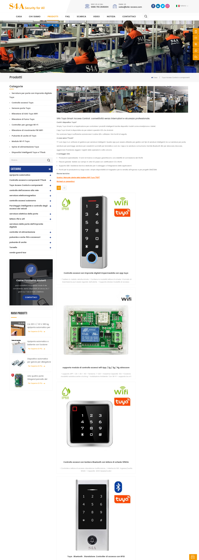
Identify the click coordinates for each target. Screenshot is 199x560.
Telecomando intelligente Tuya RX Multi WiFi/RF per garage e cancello (174, 321)
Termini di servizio (113, 534)
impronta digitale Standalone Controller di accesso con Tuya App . (106, 274)
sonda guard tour (17, 252)
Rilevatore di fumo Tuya (23, 119)
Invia (141, 470)
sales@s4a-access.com (130, 7)
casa (108, 501)
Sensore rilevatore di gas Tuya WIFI (140, 321)
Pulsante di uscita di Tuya (24, 135)
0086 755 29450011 (99, 7)
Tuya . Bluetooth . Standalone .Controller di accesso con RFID (174, 227)
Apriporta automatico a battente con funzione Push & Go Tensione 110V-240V (39, 343)
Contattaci (129, 16)
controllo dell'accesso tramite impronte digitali (79, 525)
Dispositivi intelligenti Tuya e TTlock (28, 152)
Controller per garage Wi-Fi (25, 124)
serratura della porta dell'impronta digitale (26, 225)
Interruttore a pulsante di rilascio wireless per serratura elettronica (174, 368)
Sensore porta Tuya (21, 108)
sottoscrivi (146, 519)
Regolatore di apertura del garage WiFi (72, 368)
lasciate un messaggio (181, 557)
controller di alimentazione (22, 232)
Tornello (13, 247)
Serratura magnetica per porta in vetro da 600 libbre (79, 518)
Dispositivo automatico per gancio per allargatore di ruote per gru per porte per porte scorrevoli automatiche (39, 360)
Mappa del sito (112, 530)
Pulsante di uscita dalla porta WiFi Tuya (140, 368)
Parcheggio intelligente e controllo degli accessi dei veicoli (28, 207)
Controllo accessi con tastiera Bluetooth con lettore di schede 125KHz (140, 227)
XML (68, 555)
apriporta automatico (19, 175)
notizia (111, 16)
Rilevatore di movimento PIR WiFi (27, 130)
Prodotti (53, 16)
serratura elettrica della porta (23, 213)
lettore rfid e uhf (17, 218)
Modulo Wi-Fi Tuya (21, 141)
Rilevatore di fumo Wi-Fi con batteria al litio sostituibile (106, 321)
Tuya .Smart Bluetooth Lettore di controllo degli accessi (140, 274)
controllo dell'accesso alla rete (24, 190)
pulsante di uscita (18, 242)
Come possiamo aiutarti (31, 280)
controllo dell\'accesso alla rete (76, 513)
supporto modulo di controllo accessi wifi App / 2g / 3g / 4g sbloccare (106, 227)
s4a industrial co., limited (24, 497)
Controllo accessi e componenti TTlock (27, 180)
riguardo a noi (112, 505)
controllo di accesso (71, 509)
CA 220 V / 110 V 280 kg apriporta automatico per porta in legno (38, 326)
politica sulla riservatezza (82, 555)
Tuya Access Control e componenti (176, 77)
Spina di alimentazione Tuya (25, 146)
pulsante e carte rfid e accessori (24, 237)
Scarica (81, 16)
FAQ (67, 16)
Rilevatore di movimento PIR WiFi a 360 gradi (106, 368)
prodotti (109, 509)
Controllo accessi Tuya (22, 102)
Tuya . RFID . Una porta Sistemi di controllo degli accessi (174, 274)
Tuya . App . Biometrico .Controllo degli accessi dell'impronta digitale (72, 274)
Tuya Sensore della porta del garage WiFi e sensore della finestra (72, 321)
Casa (19, 16)
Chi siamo (34, 16)
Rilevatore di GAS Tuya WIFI (25, 113)
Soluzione (109, 518)
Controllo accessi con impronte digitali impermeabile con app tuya (72, 227)
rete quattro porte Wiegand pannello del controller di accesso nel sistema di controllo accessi (38, 378)
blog (107, 526)
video (96, 16)
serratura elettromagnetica (22, 195)
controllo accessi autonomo (22, 200)
